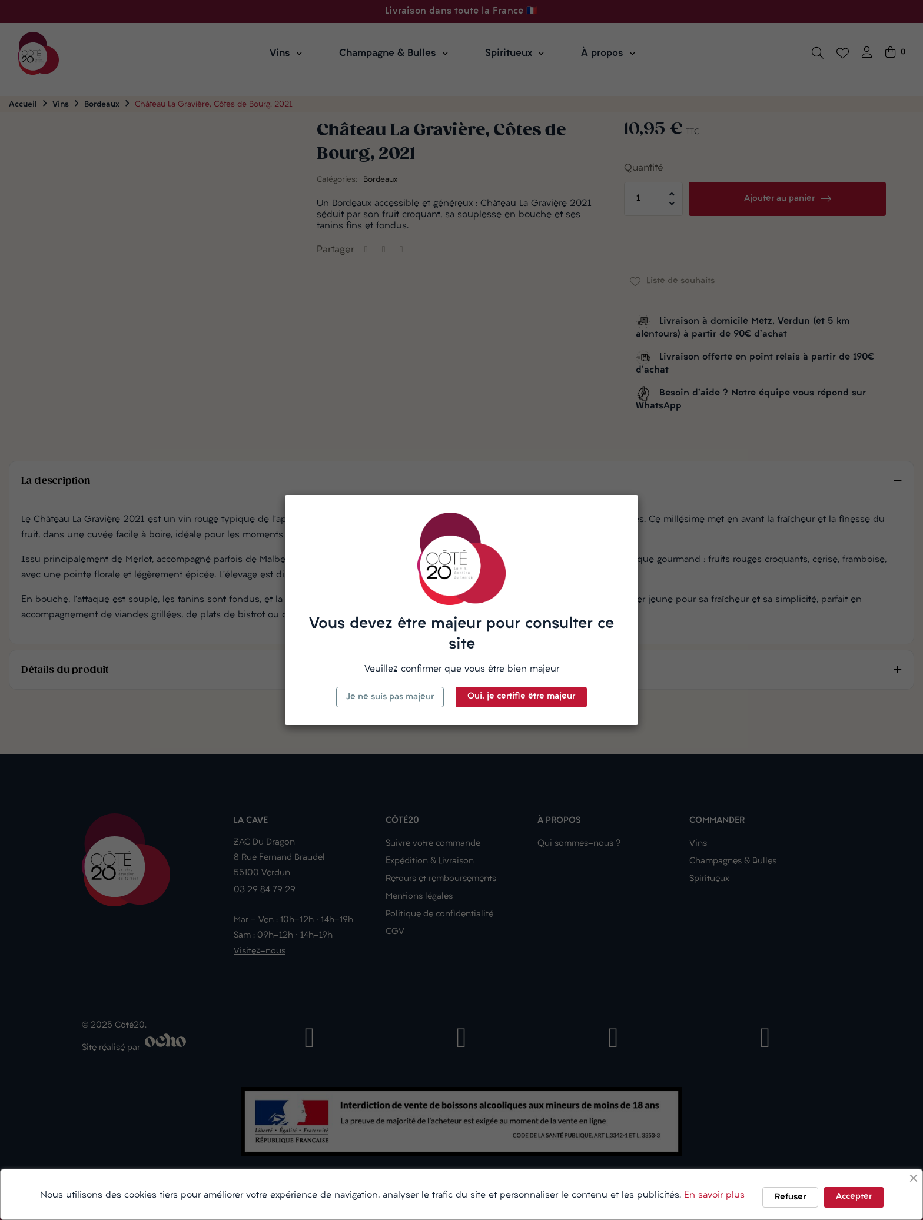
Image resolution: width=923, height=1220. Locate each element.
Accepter (854, 1196)
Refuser (790, 1197)
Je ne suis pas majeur (390, 697)
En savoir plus (714, 1195)
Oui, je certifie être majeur (521, 696)
